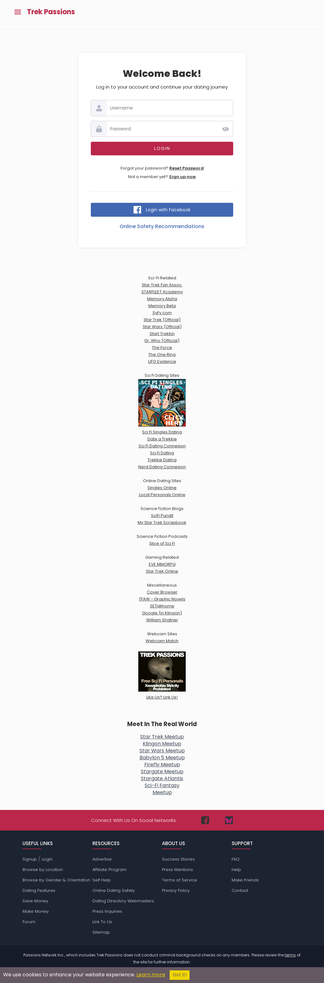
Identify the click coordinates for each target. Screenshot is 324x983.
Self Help (101, 880)
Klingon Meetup (162, 743)
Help (236, 870)
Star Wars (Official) (162, 327)
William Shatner (162, 620)
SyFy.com (162, 313)
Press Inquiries (107, 911)
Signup (29, 859)
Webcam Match (162, 641)
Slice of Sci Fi (162, 543)
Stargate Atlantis (162, 778)
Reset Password (186, 168)
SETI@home (162, 606)
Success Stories (178, 859)
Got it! (179, 975)
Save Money (35, 901)
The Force (162, 348)
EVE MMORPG (162, 564)
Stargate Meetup (162, 771)
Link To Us (102, 922)
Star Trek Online (162, 571)
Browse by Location (42, 870)
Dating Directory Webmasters (123, 901)
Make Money (35, 911)
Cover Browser (162, 592)
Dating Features (38, 890)
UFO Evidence (162, 361)
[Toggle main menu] (17, 12)
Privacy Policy (176, 890)
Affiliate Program (109, 870)
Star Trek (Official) (162, 320)
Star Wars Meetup (162, 750)
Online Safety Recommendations (162, 226)
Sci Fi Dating (162, 453)
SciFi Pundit (162, 516)
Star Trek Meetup (162, 736)
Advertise (102, 859)
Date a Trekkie (162, 439)
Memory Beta (162, 306)
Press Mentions (177, 870)
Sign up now (182, 177)
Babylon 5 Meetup (162, 757)
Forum (28, 922)
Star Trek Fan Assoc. (162, 285)
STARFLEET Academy (162, 292)
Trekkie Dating (162, 460)
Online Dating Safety (113, 890)
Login (47, 859)
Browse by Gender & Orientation (56, 880)
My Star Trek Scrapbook (162, 522)
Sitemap (101, 932)
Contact (240, 890)
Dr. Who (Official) (162, 341)
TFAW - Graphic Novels (162, 599)
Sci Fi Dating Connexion (162, 446)
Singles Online (162, 488)
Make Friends (245, 880)
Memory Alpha (162, 299)
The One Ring (162, 355)
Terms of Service (179, 880)
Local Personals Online (162, 495)
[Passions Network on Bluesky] (229, 820)
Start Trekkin (162, 334)
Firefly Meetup (162, 764)
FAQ (236, 859)
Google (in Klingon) (162, 613)
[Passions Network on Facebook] (205, 820)
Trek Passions (51, 12)
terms (290, 955)
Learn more (150, 974)
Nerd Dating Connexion (162, 467)
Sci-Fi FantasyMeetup (162, 789)
